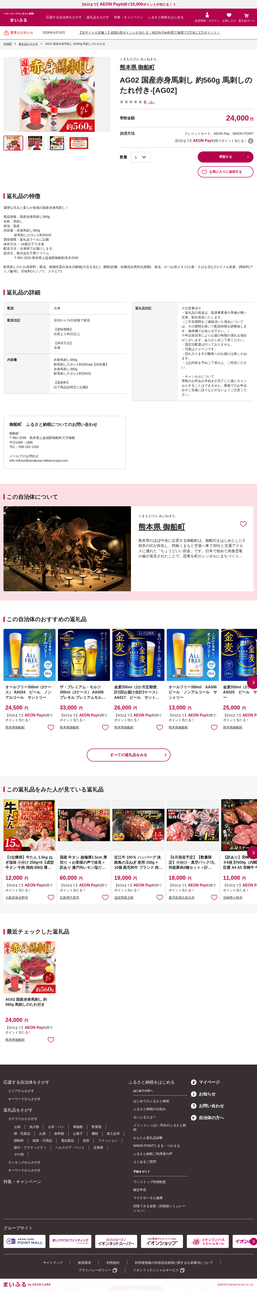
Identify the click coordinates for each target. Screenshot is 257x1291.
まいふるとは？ (144, 1117)
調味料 (19, 1140)
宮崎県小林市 (233, 897)
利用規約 (113, 1263)
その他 (19, 1154)
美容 (86, 1140)
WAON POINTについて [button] (251, 141)
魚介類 (34, 1127)
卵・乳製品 (22, 1133)
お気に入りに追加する (222, 172)
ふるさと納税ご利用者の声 (152, 1154)
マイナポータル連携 (148, 1198)
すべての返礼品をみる (128, 755)
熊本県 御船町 (137, 67)
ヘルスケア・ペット (70, 1147)
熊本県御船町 (15, 727)
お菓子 (78, 1133)
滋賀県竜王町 (124, 897)
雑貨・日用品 (42, 1140)
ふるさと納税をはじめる (166, 17)
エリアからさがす (21, 1091)
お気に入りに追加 (243, 523)
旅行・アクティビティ (30, 1147)
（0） (151, 102)
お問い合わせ (207, 1106)
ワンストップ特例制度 (149, 1182)
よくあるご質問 (144, 1162)
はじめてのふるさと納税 (151, 1101)
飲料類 (59, 1133)
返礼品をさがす (98, 17)
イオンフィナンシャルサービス (156, 1270)
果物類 (78, 1127)
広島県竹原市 (69, 897)
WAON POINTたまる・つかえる (156, 1145)
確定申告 (139, 1190)
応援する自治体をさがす (64, 17)
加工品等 (113, 1133)
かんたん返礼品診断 (148, 1138)
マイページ (205, 1082)
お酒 (42, 1133)
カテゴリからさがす (22, 1119)
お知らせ (203, 1094)
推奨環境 (84, 1263)
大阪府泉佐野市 (16, 897)
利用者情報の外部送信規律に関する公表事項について (174, 1263)
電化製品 (67, 1140)
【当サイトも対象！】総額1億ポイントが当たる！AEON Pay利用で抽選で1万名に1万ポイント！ (149, 32)
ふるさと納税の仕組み (149, 1109)
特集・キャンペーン (128, 17)
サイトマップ (53, 1263)
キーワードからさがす (24, 1099)
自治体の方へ (207, 1117)
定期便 (98, 1147)
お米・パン (56, 1127)
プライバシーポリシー (95, 1270)
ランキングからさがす (24, 1162)
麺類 (95, 1133)
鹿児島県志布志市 (182, 897)
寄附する (225, 157)
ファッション (108, 1140)
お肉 (17, 1127)
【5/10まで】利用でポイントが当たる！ (126, 4)
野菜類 (96, 1127)
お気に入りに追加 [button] (50, 727)
